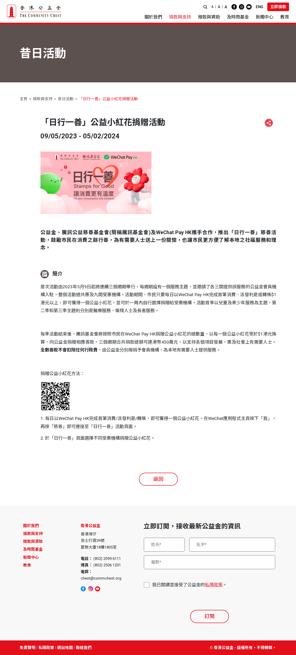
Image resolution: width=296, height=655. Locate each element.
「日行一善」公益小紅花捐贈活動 (108, 98)
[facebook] (234, 6)
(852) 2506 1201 (107, 565)
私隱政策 (213, 584)
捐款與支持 (42, 98)
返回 (158, 479)
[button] (205, 7)
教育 (27, 565)
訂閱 (209, 616)
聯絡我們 (84, 647)
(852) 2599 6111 (107, 558)
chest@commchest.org (101, 578)
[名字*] (232, 545)
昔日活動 (66, 98)
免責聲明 (27, 647)
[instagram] (241, 6)
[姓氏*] (164, 545)
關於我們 (31, 525)
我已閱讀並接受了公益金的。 (189, 585)
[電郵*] (209, 562)
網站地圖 (65, 647)
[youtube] (249, 6)
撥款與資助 (33, 541)
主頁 (24, 98)
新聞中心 (31, 557)
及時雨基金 (33, 549)
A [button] (212, 7)
